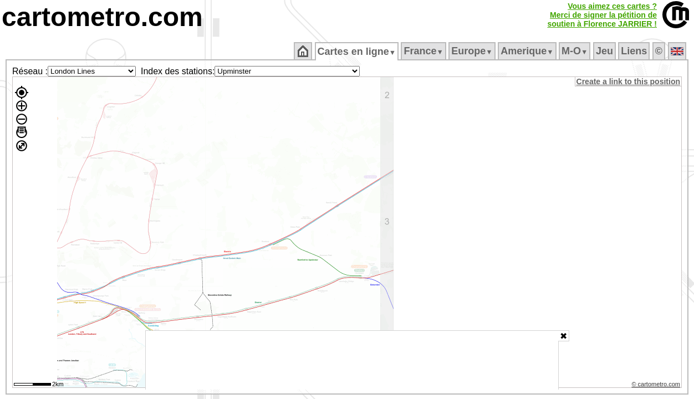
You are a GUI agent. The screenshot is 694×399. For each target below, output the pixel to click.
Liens (635, 51)
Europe (472, 51)
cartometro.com (102, 17)
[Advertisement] (352, 360)
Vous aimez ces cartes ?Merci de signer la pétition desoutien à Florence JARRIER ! (602, 15)
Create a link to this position (629, 81)
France (424, 51)
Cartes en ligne (357, 51)
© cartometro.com (656, 385)
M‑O (576, 51)
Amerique (528, 51)
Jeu (605, 51)
